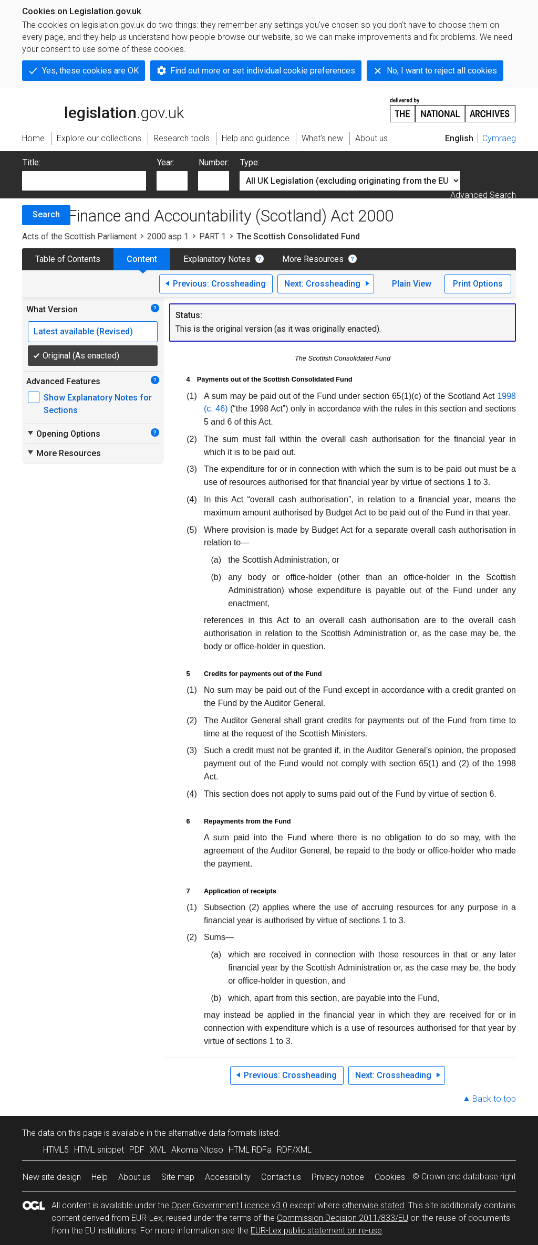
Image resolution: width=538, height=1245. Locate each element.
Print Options (478, 284)
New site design (52, 1177)
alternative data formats (212, 1133)
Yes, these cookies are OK (90, 71)
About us (134, 1177)
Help (99, 1177)
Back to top (494, 1099)
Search (46, 214)
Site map (177, 1177)
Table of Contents (67, 259)
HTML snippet (99, 1150)
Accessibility (228, 1177)
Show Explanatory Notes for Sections (98, 404)
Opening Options (63, 433)
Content (142, 259)
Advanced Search (483, 195)
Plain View (411, 284)
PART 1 (212, 236)
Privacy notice (338, 1177)
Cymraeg (499, 138)
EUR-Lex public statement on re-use (316, 1231)
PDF (136, 1150)
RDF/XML (294, 1150)
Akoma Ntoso (197, 1150)
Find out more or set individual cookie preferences (262, 71)
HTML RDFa (250, 1150)
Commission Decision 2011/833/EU (342, 1218)
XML (158, 1150)
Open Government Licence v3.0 (229, 1205)
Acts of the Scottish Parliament (79, 236)
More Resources (313, 259)
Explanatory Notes (217, 259)
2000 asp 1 (168, 236)
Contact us (281, 1177)
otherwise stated (373, 1205)
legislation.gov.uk (103, 109)
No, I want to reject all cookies (442, 71)
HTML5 (56, 1150)
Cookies (390, 1177)
